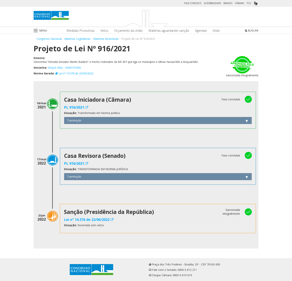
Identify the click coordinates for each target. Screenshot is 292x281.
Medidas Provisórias (81, 31)
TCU (248, 3)
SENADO (227, 3)
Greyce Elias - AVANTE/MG (64, 67)
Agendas (201, 31)
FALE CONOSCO (193, 3)
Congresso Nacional (49, 39)
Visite (216, 31)
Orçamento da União (128, 31)
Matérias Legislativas (77, 39)
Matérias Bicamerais (106, 39)
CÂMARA (239, 3)
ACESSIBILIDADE (212, 3)
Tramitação (74, 120)
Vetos (104, 31)
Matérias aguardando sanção (168, 31)
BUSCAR (251, 30)
